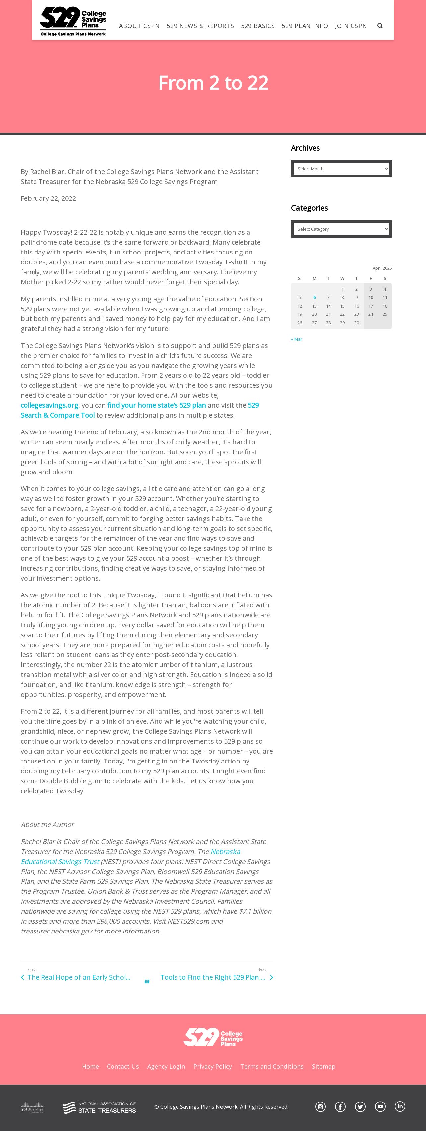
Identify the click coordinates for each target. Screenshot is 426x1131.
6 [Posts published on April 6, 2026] (314, 297)
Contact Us (123, 1066)
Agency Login (166, 1066)
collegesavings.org (49, 405)
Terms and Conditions (272, 1066)
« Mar (296, 339)
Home (90, 1066)
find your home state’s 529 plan (156, 405)
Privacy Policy (212, 1066)
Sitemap (324, 1066)
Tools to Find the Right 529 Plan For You (216, 977)
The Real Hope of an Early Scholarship (87, 977)
